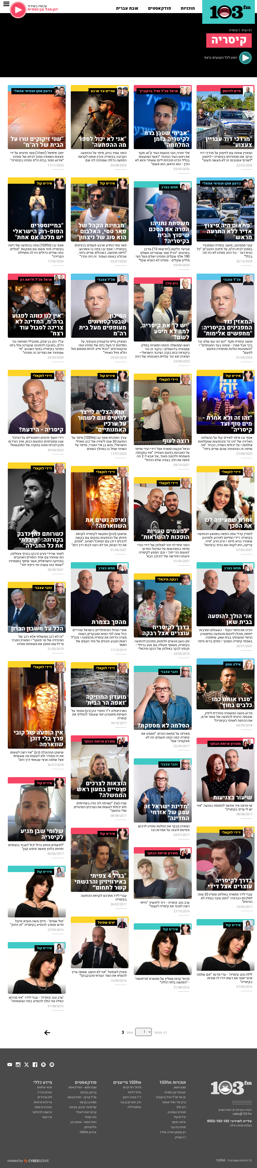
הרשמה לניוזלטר (42, 1112)
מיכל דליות (134, 1092)
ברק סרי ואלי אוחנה (174, 1102)
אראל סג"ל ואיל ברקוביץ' (171, 1097)
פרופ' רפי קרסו (132, 1087)
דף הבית (247, 30)
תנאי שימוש (44, 1087)
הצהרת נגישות (43, 1107)
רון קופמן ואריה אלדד (172, 1132)
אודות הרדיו (44, 1092)
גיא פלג (181, 1107)
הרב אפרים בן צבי (130, 1102)
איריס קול (180, 1117)
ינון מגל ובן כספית (175, 1092)
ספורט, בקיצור (87, 1102)
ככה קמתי (90, 1117)
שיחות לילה (134, 1107)
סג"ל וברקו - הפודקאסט (82, 1097)
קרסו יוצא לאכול (86, 1112)
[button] (188, 7)
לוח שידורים (45, 1097)
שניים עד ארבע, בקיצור (82, 1107)
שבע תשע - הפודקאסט (82, 1087)
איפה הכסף (179, 1122)
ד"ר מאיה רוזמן (132, 1097)
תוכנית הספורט (177, 1112)
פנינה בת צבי (178, 1127)
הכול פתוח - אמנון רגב (83, 1122)
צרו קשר (47, 1117)
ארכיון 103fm (87, 1132)
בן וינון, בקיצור (88, 1092)
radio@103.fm (242, 1114)
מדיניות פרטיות (43, 1102)
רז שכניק (180, 1137)
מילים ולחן (90, 1127)
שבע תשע (180, 1087)
